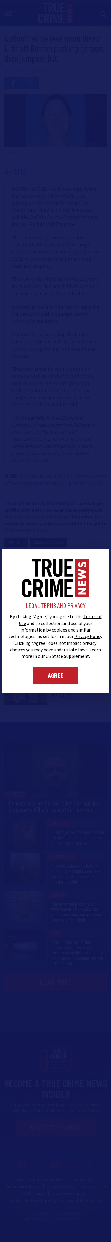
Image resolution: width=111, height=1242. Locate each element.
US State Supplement (67, 656)
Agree (55, 675)
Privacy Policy (88, 636)
